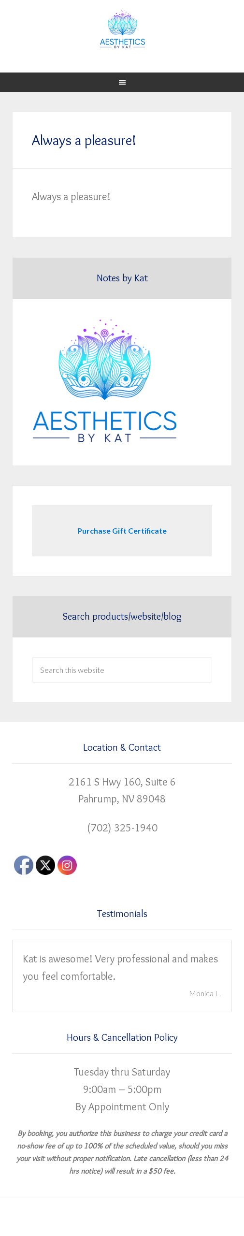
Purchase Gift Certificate (122, 530)
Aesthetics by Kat (122, 29)
